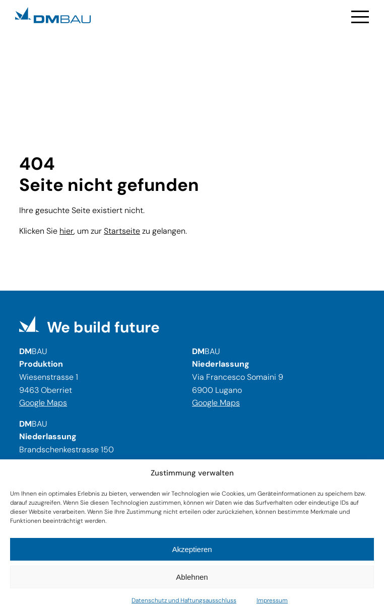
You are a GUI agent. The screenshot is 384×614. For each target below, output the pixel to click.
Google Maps (43, 402)
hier (66, 231)
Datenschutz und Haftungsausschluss (184, 600)
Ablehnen (192, 577)
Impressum (272, 600)
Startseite (122, 231)
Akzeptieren (192, 549)
